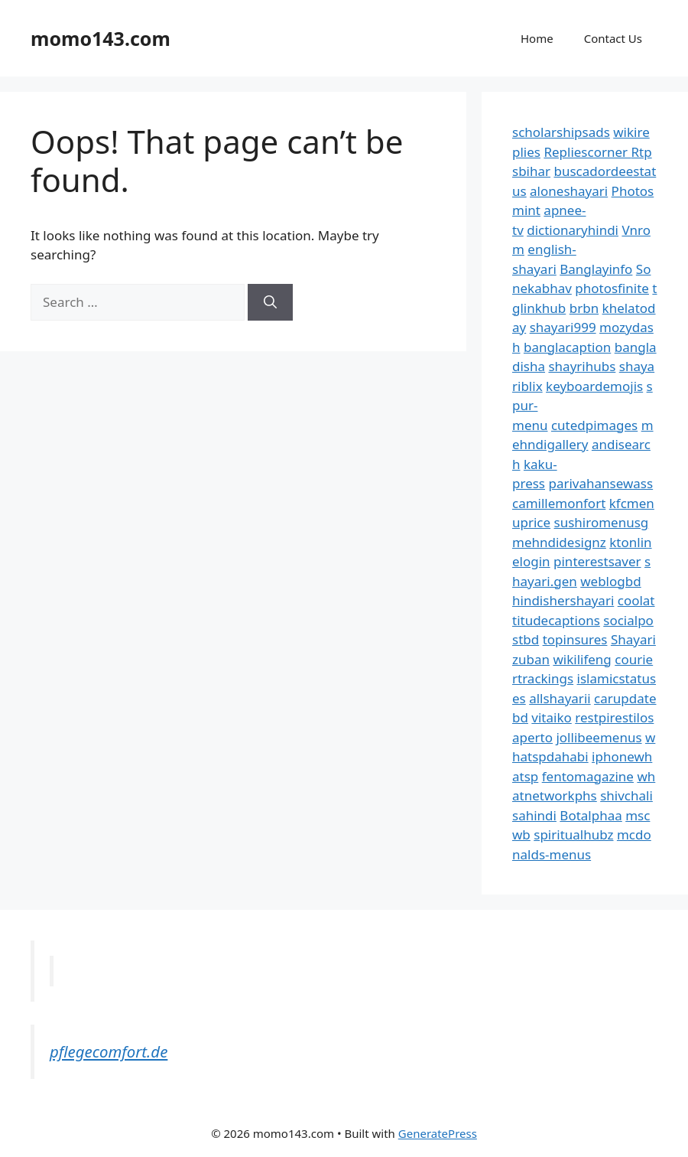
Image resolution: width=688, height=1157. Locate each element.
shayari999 (563, 327)
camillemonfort (558, 503)
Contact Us (613, 38)
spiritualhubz (573, 834)
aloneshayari (569, 191)
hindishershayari (563, 600)
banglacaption (567, 347)
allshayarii (560, 698)
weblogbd (610, 581)
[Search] (270, 302)
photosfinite (612, 288)
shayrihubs (581, 366)
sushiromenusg (601, 522)
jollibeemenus (598, 737)
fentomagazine (588, 776)
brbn (584, 308)
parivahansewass (600, 483)
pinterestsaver (597, 561)
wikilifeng (582, 659)
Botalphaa (590, 815)
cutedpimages (594, 425)
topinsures (575, 639)
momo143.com (100, 38)
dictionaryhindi (572, 230)
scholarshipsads (561, 132)
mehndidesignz (559, 542)
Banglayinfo (596, 269)
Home (537, 38)
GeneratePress (437, 1133)
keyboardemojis (594, 386)
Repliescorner (587, 152)
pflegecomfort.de (108, 1051)
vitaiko (551, 717)
